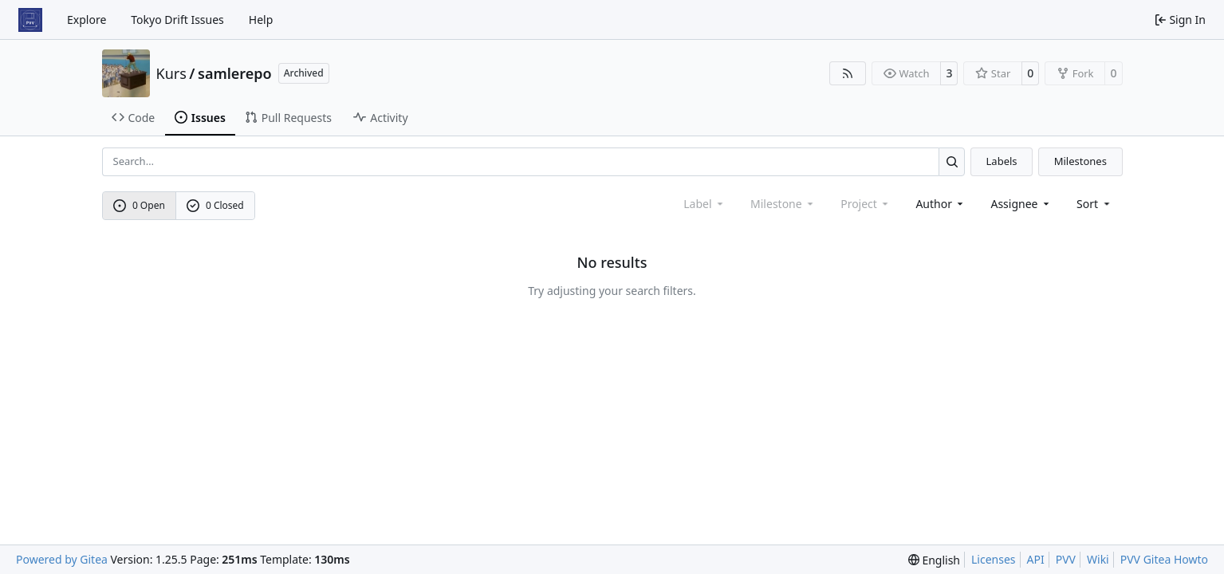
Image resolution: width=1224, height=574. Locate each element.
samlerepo (235, 73)
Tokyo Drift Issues (177, 19)
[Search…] (952, 161)
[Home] (30, 20)
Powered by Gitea (62, 559)
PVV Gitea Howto (1164, 559)
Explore (86, 19)
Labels (1001, 161)
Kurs (171, 73)
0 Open (139, 205)
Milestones (1080, 161)
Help (261, 19)
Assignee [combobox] (1021, 203)
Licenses (993, 559)
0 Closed (215, 205)
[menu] (1094, 203)
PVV (1066, 559)
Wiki (1098, 559)
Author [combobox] (940, 203)
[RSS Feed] (847, 73)
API (1036, 559)
